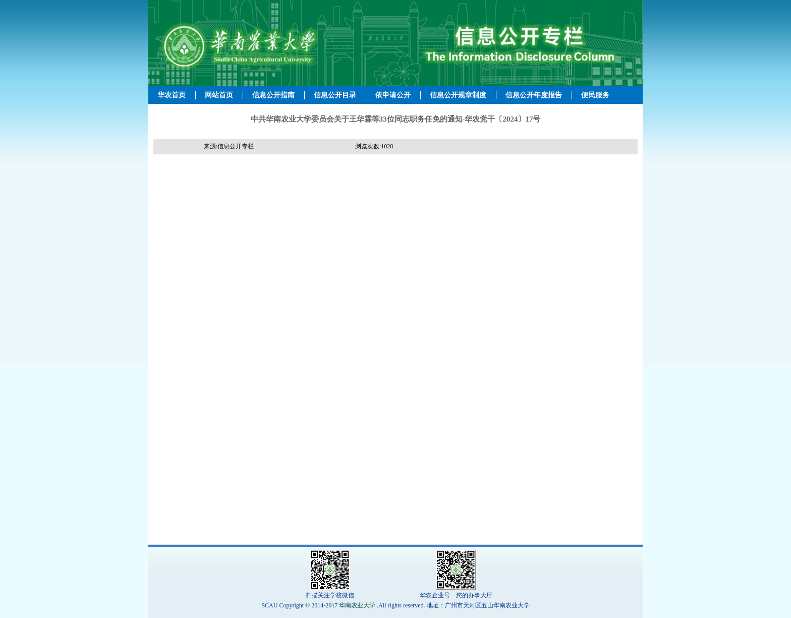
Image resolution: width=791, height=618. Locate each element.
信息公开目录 (335, 95)
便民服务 (595, 95)
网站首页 (219, 95)
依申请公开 (393, 95)
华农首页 (171, 95)
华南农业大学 (357, 605)
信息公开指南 (273, 95)
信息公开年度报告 (533, 95)
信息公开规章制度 (458, 95)
